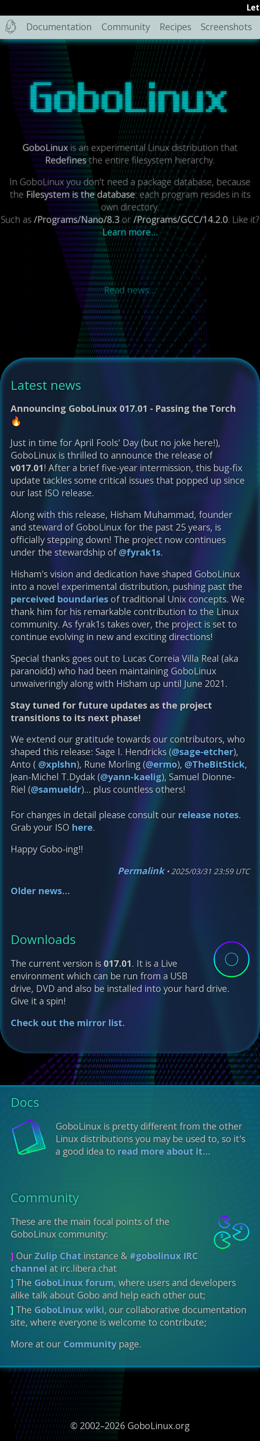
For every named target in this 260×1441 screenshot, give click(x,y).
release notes (208, 814)
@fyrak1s (139, 552)
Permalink (140, 870)
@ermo (161, 764)
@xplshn (56, 764)
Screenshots (226, 26)
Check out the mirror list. (67, 1022)
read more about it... (164, 1151)
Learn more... (130, 232)
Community (125, 26)
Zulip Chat (58, 1255)
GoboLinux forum (74, 1282)
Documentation (59, 26)
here (82, 827)
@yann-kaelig (130, 776)
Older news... (40, 890)
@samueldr (56, 789)
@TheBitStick (215, 764)
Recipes (175, 26)
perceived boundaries (59, 599)
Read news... (130, 290)
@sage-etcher (202, 751)
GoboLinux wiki (69, 1309)
